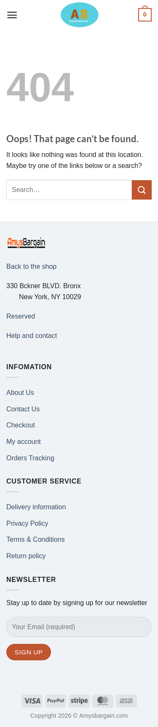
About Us (20, 392)
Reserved (20, 316)
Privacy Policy (27, 523)
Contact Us (23, 409)
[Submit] (142, 190)
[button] (12, 15)
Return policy (26, 555)
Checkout (20, 425)
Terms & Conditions (35, 539)
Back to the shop (31, 266)
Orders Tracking (30, 458)
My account (23, 441)
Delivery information (36, 507)
